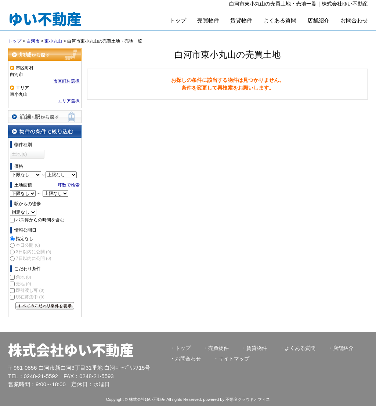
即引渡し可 (30, 290)
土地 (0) (19, 154)
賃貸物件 (241, 20)
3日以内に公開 (33, 251)
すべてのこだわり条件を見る (44, 305)
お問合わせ (354, 20)
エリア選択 (69, 101)
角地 (23, 277)
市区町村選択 (66, 81)
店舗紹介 (318, 20)
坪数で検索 (69, 185)
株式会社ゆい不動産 (71, 349)
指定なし (24, 238)
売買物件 (208, 20)
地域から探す (45, 54)
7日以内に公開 (33, 258)
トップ (178, 20)
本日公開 (28, 245)
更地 (23, 283)
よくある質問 (279, 20)
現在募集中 (30, 297)
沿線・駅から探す (45, 116)
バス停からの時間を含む (40, 219)
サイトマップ (233, 359)
